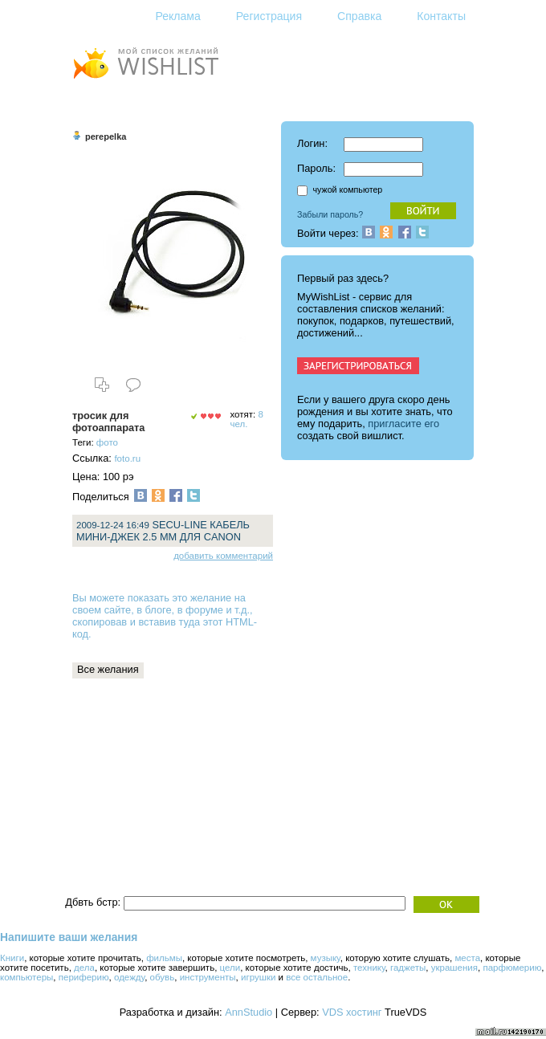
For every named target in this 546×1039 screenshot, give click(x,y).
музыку (325, 958)
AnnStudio (248, 1012)
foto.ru (127, 458)
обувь (162, 977)
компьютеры (26, 977)
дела (84, 967)
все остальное (317, 977)
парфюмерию (512, 967)
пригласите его (403, 424)
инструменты (208, 977)
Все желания (108, 669)
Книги (12, 958)
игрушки (258, 977)
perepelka (105, 136)
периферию (84, 977)
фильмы (164, 958)
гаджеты (408, 967)
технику (369, 967)
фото (107, 442)
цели (230, 967)
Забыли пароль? (330, 214)
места (467, 958)
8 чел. (246, 419)
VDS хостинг (351, 1012)
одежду (129, 977)
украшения (454, 967)
